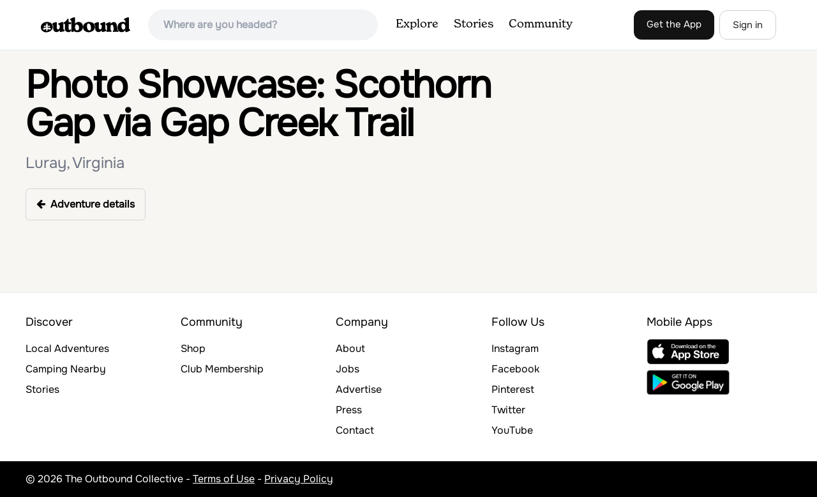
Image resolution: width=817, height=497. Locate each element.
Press (349, 410)
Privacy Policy (298, 479)
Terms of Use (224, 479)
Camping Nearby (66, 369)
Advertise (359, 389)
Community (541, 24)
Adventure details (85, 204)
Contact (355, 430)
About (350, 348)
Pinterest (512, 389)
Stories (473, 24)
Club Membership (222, 369)
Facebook (515, 369)
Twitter (508, 410)
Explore (417, 24)
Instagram (515, 348)
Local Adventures (67, 348)
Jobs (347, 369)
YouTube (512, 430)
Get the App (674, 24)
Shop (193, 348)
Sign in (748, 25)
